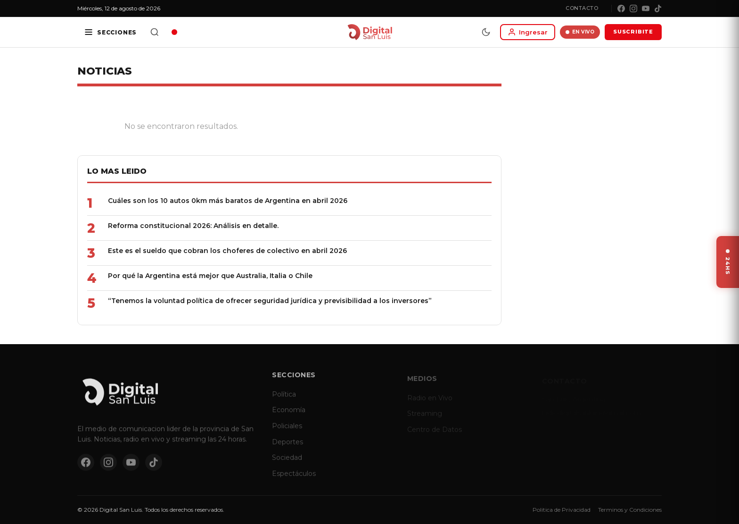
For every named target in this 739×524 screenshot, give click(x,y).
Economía (288, 416)
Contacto (582, 8)
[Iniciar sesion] (527, 32)
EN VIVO (580, 32)
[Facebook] (621, 8)
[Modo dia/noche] (485, 32)
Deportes (287, 448)
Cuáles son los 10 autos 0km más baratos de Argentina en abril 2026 (227, 200)
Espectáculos (294, 479)
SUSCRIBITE (633, 31)
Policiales (287, 432)
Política (284, 400)
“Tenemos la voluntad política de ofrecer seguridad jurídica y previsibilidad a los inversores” (270, 300)
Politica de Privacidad (562, 509)
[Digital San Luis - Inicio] (370, 32)
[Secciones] (110, 32)
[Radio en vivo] (174, 32)
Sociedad (287, 463)
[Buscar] (154, 32)
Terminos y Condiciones (630, 509)
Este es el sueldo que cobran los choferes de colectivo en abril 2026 (227, 250)
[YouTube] (645, 8)
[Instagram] (633, 8)
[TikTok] (658, 8)
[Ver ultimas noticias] (727, 262)
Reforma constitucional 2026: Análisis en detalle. (193, 225)
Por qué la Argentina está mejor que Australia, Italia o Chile (210, 275)
